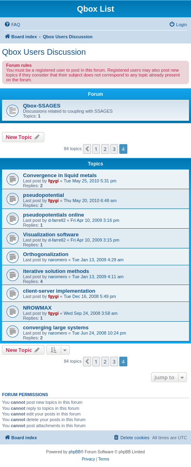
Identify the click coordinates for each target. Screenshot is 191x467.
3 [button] (114, 149)
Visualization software (51, 234)
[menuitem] (12, 24)
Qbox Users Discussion (44, 52)
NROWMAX (37, 308)
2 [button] (105, 149)
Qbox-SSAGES (41, 106)
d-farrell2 (56, 220)
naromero (57, 259)
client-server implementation (59, 291)
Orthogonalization (46, 254)
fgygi (53, 180)
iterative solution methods (56, 271)
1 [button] (96, 149)
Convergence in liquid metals (60, 175)
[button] (87, 149)
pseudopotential (43, 195)
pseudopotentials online (53, 215)
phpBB (75, 452)
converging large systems (56, 327)
